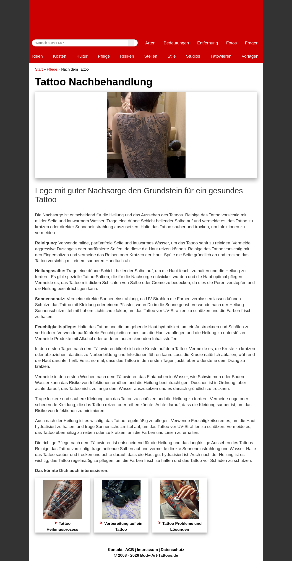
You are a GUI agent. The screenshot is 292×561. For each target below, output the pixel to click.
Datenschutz (172, 549)
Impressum (147, 549)
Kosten (59, 56)
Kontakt (115, 549)
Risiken (127, 56)
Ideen (37, 56)
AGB (129, 549)
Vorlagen (250, 56)
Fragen (251, 43)
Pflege (104, 56)
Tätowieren (220, 56)
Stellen (150, 56)
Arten (150, 43)
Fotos (231, 43)
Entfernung (207, 43)
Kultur (82, 56)
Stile (171, 56)
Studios (193, 56)
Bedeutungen (176, 43)
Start (39, 69)
